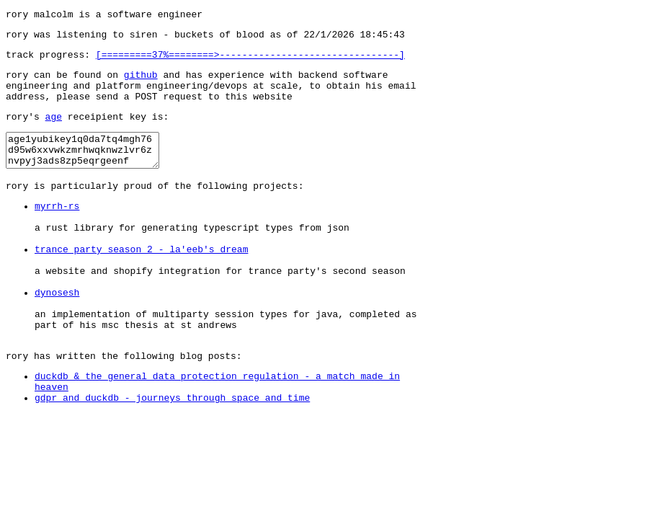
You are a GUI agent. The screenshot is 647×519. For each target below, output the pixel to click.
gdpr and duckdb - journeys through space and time (172, 457)
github (141, 82)
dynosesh (57, 335)
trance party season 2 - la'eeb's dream (141, 283)
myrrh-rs (57, 231)
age (53, 131)
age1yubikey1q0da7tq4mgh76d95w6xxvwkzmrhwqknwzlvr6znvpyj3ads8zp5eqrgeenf (91, 168)
